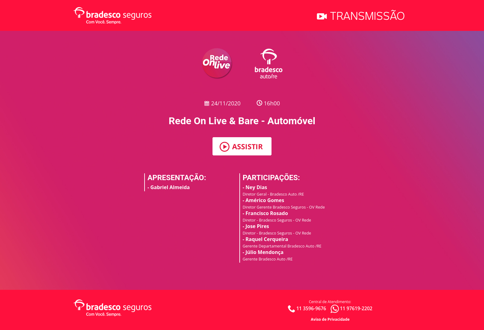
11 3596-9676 (311, 308)
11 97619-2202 (356, 308)
